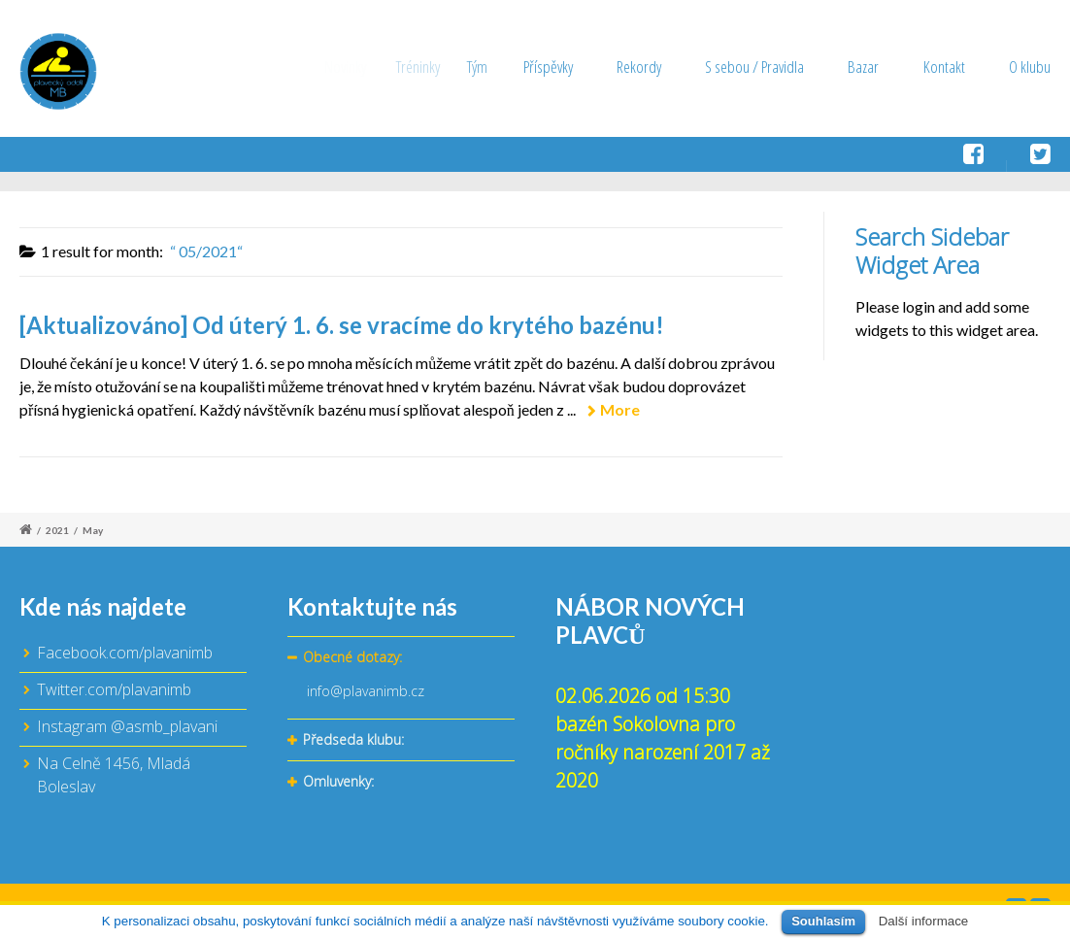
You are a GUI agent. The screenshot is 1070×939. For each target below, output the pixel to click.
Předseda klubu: (353, 739)
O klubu (1030, 66)
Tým (504, 66)
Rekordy (648, 66)
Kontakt (944, 66)
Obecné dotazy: (352, 657)
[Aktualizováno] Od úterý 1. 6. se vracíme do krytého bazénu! (341, 325)
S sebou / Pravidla (755, 66)
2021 (57, 530)
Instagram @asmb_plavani (127, 726)
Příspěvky (571, 66)
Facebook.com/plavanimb (125, 652)
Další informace (924, 921)
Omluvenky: (338, 781)
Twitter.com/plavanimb (114, 689)
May (93, 530)
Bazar (863, 66)
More (620, 409)
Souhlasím (823, 921)
